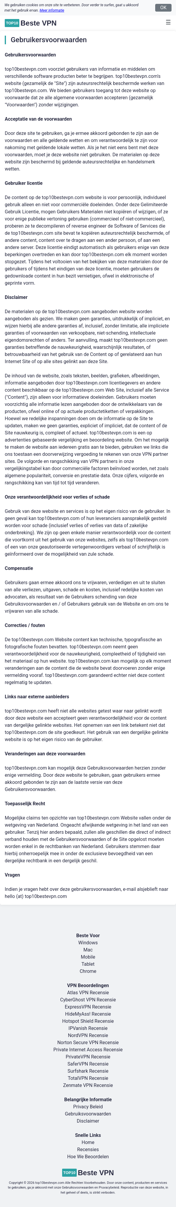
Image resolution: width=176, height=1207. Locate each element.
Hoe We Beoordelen (88, 1156)
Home (87, 1142)
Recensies (88, 1149)
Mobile (88, 957)
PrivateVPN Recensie (88, 1057)
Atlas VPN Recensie (88, 992)
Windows (88, 943)
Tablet (88, 964)
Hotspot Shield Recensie (88, 1021)
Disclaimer (88, 1121)
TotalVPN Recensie (88, 1078)
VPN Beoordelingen (88, 985)
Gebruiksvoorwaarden (88, 1114)
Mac (87, 950)
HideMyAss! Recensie (88, 1014)
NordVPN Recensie (88, 1035)
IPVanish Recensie (87, 1028)
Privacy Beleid (88, 1107)
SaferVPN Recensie (88, 1064)
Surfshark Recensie (87, 1071)
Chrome (88, 971)
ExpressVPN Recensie (88, 1007)
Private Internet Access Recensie (87, 1049)
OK (163, 7)
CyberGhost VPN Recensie (88, 1000)
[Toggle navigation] (166, 22)
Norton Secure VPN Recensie (88, 1042)
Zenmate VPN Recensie (88, 1085)
